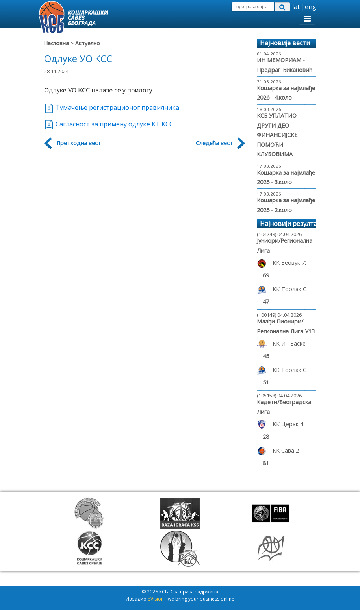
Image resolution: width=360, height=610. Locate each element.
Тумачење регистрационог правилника (111, 107)
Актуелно (87, 43)
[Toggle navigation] (307, 19)
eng (310, 6)
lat (296, 6)
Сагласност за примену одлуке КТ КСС (108, 124)
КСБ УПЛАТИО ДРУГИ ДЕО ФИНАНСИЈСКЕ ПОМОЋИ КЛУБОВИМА (277, 135)
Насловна (56, 43)
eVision (156, 598)
